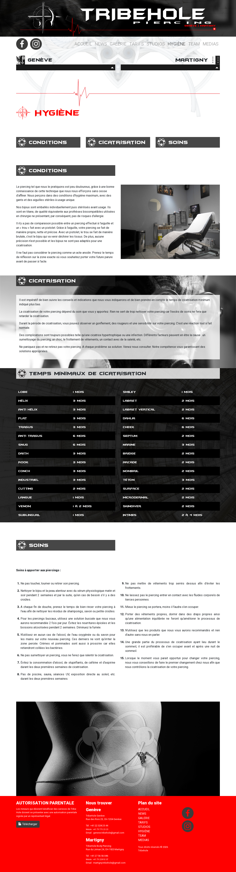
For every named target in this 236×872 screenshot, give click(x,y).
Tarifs (136, 44)
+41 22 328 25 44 (99, 825)
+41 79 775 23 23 (100, 829)
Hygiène (176, 44)
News (101, 44)
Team (194, 44)
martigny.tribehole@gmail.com (109, 862)
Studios (156, 44)
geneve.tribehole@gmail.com (108, 832)
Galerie (118, 44)
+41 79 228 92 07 (100, 859)
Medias (210, 44)
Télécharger (28, 824)
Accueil (83, 44)
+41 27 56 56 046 (99, 855)
